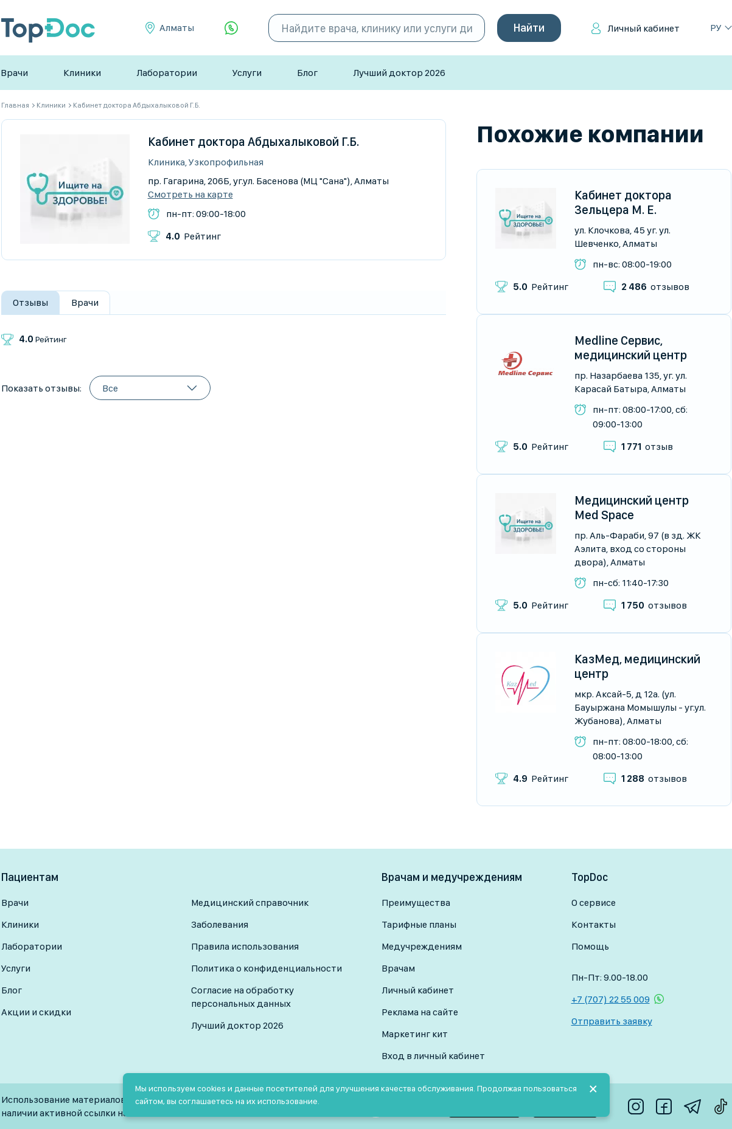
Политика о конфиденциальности (266, 968)
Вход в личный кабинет (433, 1056)
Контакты (593, 924)
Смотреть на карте (190, 194)
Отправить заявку (611, 1021)
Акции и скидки (36, 1012)
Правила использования (245, 946)
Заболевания (219, 924)
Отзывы (30, 302)
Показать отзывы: (41, 388)
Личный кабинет (643, 28)
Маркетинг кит (415, 1034)
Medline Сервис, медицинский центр (630, 347)
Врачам (398, 968)
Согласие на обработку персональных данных (242, 996)
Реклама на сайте (420, 1012)
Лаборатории (166, 72)
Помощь (590, 946)
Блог (307, 72)
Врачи (14, 72)
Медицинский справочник (249, 902)
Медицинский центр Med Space (631, 507)
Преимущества (416, 902)
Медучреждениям (422, 946)
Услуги (247, 72)
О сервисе (593, 902)
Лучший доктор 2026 (399, 72)
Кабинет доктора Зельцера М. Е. (623, 202)
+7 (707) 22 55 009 (610, 999)
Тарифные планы (419, 924)
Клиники (82, 72)
